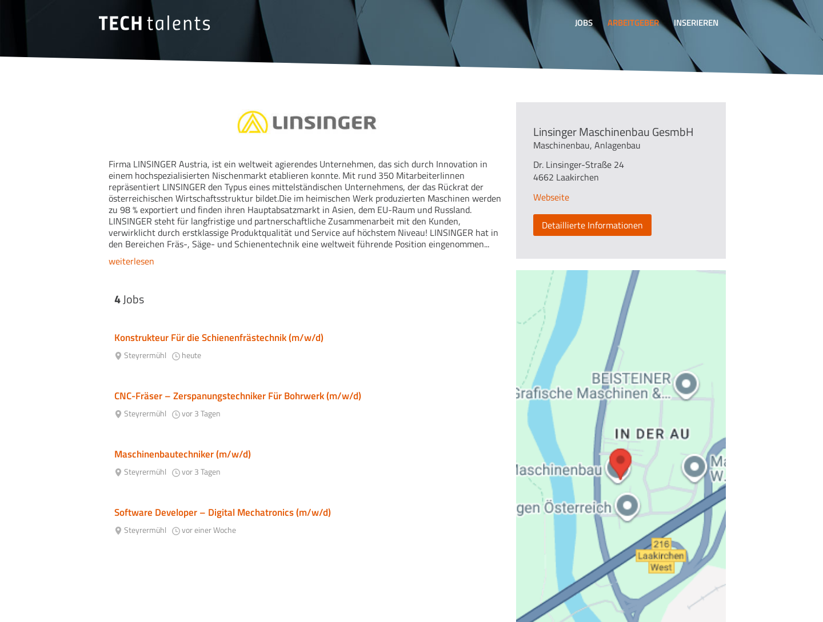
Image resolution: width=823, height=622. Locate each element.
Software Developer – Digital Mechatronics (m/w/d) (222, 512)
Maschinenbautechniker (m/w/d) (182, 454)
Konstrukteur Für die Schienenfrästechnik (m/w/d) (218, 337)
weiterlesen (131, 261)
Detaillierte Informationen (592, 225)
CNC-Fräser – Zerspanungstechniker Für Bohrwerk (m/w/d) (237, 395)
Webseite (551, 197)
